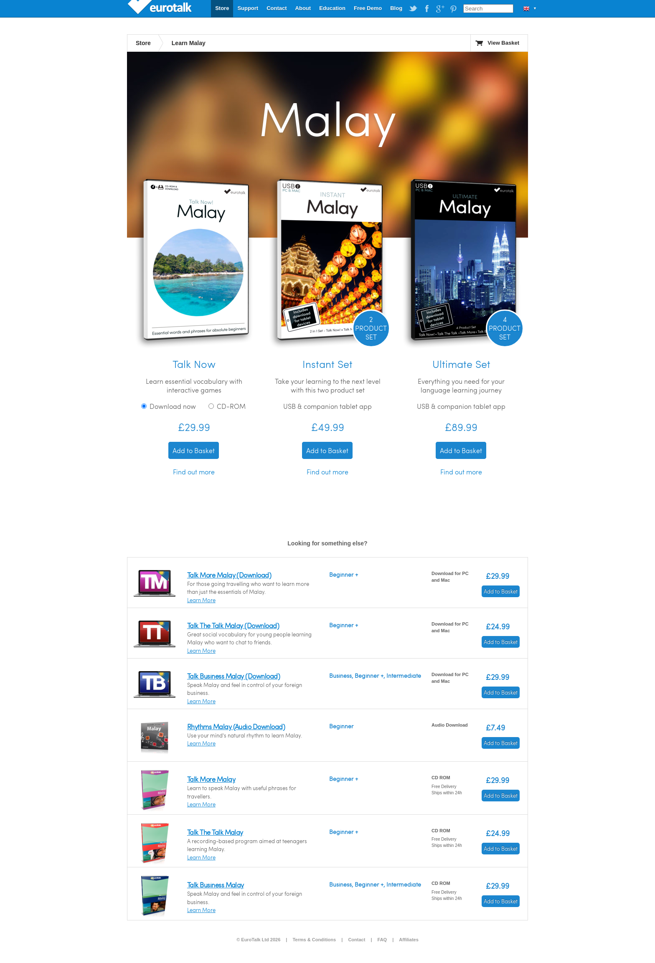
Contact (277, 8)
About (303, 8)
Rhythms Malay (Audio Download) (236, 726)
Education (332, 8)
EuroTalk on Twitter (413, 9)
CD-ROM (227, 406)
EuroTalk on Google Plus (440, 9)
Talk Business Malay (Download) (233, 676)
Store (222, 8)
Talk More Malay (211, 779)
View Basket (503, 43)
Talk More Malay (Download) (229, 574)
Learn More (201, 600)
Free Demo (368, 8)
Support (247, 8)
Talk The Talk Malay (215, 832)
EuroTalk (160, 8)
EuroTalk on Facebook (426, 9)
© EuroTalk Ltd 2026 (258, 939)
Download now (168, 406)
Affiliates (408, 939)
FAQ (382, 939)
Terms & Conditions (314, 939)
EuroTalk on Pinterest (453, 9)
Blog (396, 8)
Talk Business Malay (215, 884)
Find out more (194, 471)
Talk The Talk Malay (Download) (233, 625)
